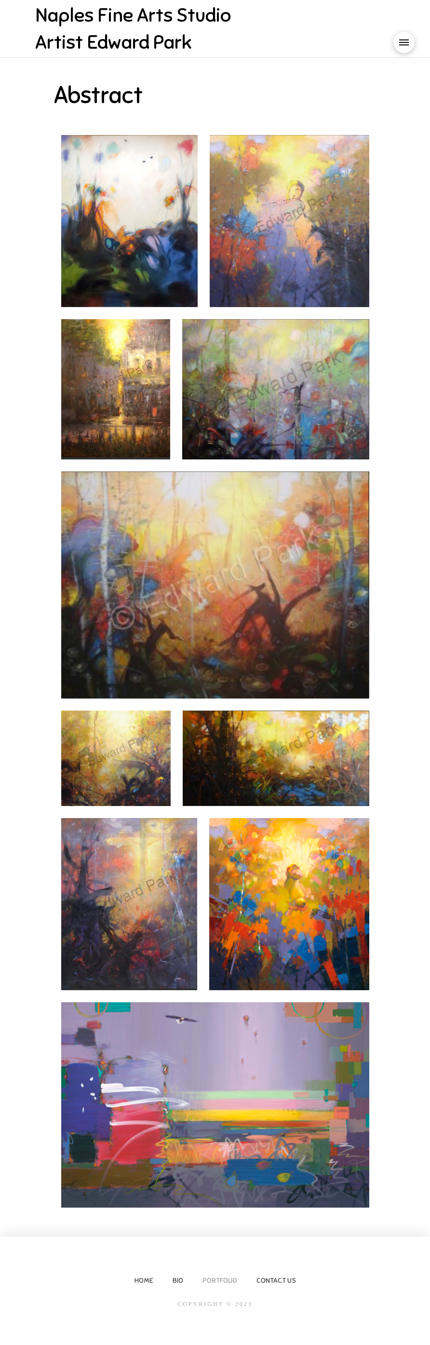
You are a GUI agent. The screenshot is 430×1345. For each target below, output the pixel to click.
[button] (404, 42)
